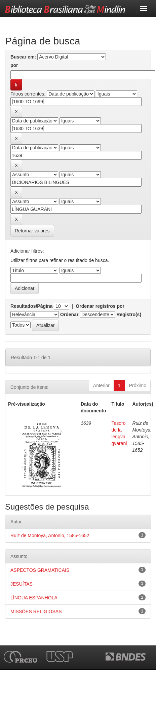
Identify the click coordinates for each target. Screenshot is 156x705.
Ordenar (69, 314)
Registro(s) (128, 314)
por (14, 65)
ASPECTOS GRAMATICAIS (39, 570)
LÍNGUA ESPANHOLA (33, 597)
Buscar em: (23, 57)
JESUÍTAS (21, 584)
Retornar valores (32, 230)
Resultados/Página (31, 306)
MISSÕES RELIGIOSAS (36, 611)
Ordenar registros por (100, 306)
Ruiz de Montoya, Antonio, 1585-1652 (49, 535)
